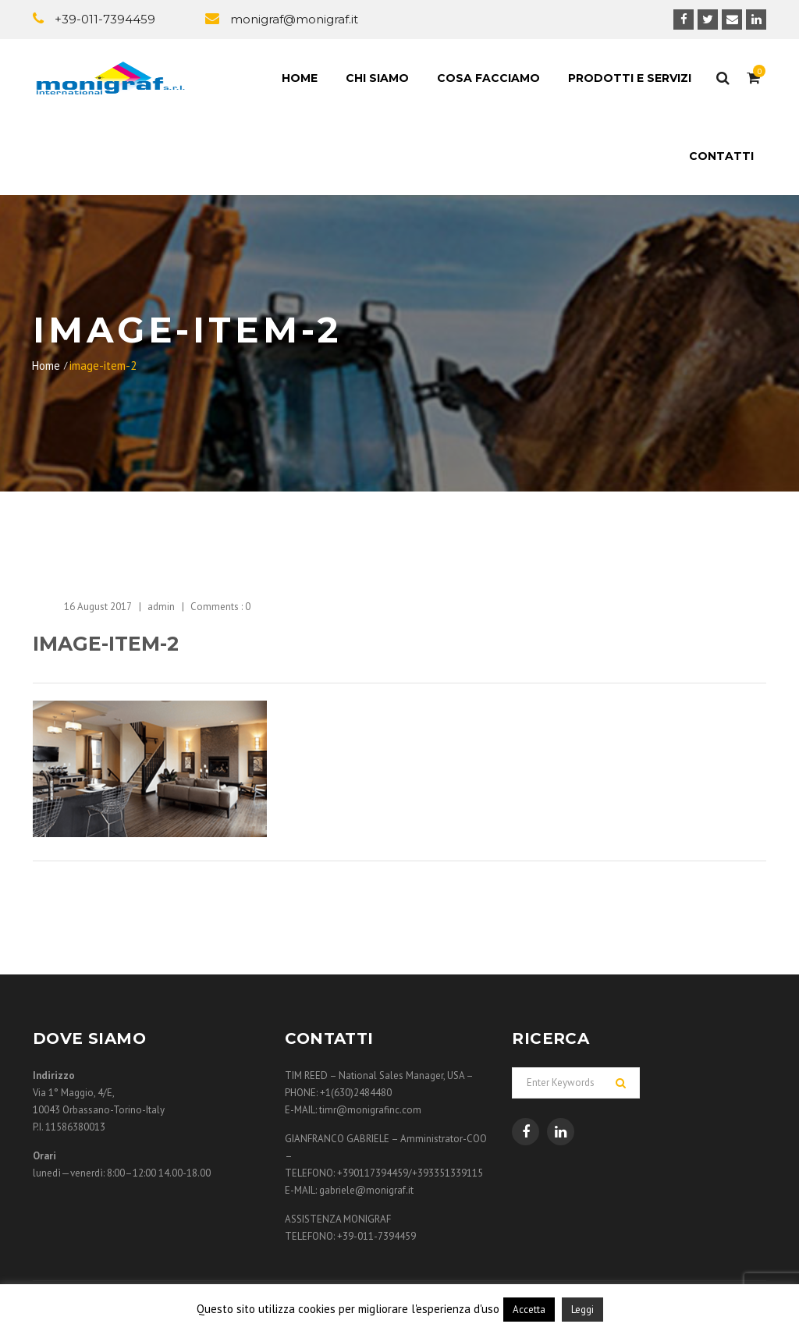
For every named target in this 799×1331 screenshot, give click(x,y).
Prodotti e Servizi (629, 78)
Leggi (582, 1309)
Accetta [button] (529, 1309)
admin (161, 606)
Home (300, 78)
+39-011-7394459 (105, 19)
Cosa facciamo (488, 78)
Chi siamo (377, 78)
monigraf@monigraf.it (294, 19)
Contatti (721, 156)
